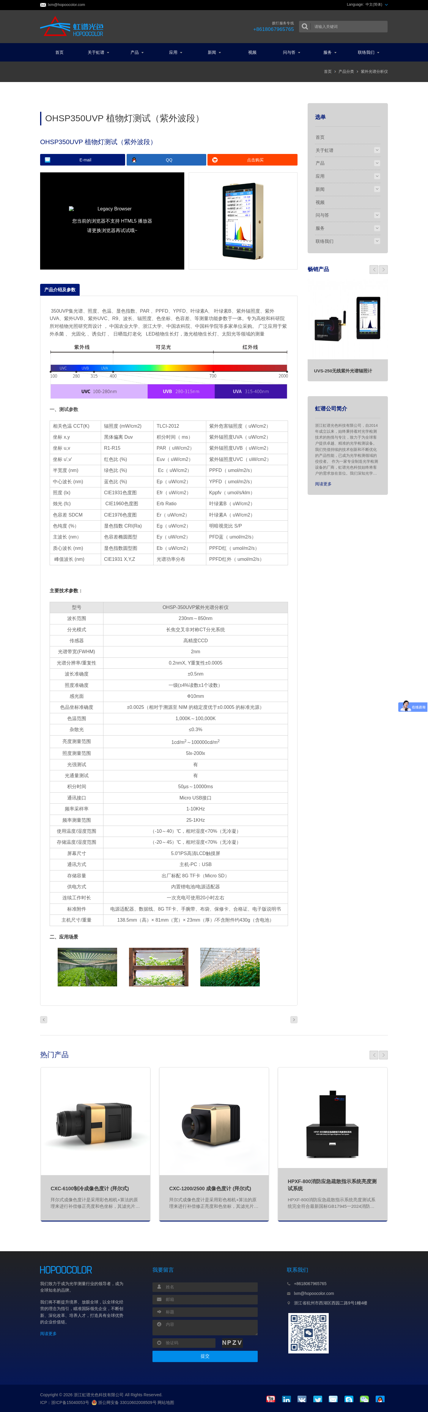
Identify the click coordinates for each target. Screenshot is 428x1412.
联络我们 (368, 52)
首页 (59, 52)
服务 (329, 52)
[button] (373, 269)
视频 (252, 52)
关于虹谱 (98, 52)
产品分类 (346, 71)
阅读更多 (323, 483)
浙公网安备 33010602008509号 (124, 1402)
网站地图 (166, 1402)
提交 (205, 1356)
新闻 (214, 52)
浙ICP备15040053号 (70, 1402)
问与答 (291, 52)
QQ (169, 160)
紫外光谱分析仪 (374, 71)
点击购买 (255, 160)
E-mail (85, 160)
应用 (175, 52)
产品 (137, 52)
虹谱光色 (73, 26)
